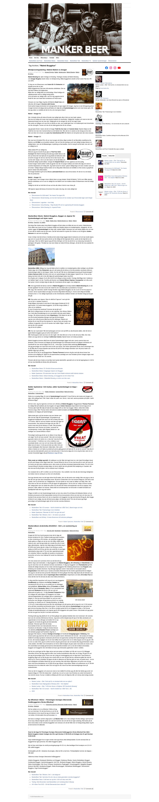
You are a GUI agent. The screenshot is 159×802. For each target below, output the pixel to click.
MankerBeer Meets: (50, 61)
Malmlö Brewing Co (62, 220)
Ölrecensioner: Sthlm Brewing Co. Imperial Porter (46, 207)
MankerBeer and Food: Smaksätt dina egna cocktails (110, 149)
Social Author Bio (104, 88)
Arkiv (57, 57)
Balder (56, 72)
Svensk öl (36, 222)
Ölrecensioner (112, 61)
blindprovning (62, 72)
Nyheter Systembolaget (99, 61)
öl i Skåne (42, 222)
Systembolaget (39, 393)
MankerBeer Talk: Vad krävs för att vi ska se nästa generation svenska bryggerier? (56, 777)
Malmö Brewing (71, 72)
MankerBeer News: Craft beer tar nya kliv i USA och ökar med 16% (51, 779)
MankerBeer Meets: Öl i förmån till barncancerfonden (47, 368)
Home (30, 57)
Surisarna (98, 133)
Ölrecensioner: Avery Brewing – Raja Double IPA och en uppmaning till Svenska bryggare (58, 205)
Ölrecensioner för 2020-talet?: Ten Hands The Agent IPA (48, 195)
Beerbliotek (58, 530)
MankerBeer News (62, 61)
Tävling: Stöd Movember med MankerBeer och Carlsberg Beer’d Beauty (53, 782)
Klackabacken (65, 530)
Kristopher (98, 147)
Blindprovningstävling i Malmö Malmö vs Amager (47, 70)
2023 (33, 691)
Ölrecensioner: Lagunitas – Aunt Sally (43, 202)
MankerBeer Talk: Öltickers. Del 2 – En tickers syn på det (48, 515)
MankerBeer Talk (75, 61)
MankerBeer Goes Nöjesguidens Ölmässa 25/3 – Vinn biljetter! (50, 684)
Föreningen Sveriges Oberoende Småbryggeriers (59, 704)
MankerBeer (31, 393)
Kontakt (52, 57)
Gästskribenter (99, 122)
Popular (104, 155)
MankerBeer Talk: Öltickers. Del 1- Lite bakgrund (46, 774)
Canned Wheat (60, 391)
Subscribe (111, 155)
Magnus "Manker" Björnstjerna (104, 83)
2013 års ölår (50, 530)
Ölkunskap (44, 57)
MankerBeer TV (86, 61)
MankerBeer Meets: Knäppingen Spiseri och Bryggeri (47, 371)
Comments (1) (89, 521)
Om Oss (36, 57)
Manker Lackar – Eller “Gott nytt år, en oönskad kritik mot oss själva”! (52, 681)
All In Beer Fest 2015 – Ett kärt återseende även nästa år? (49, 784)
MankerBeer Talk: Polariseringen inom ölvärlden (46, 510)
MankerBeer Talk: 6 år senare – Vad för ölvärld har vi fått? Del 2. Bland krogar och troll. (57, 507)
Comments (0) (89, 211)
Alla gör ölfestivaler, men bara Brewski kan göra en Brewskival (112, 100)
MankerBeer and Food (35, 61)
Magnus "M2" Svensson (102, 98)
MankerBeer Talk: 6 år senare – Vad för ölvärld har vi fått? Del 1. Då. (52, 689)
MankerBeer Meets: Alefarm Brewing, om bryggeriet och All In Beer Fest (53, 376)
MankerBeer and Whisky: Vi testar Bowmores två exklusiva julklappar (52, 517)
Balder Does (53, 220)
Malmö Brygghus (69, 391)
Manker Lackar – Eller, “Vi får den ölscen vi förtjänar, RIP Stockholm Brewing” (54, 686)
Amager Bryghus (49, 72)
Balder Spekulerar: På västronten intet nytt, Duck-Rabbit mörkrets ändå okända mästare (57, 373)
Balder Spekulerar (50, 391)
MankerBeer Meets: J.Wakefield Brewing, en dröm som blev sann (51, 378)
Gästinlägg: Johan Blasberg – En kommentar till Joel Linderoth (112, 123)
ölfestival (36, 706)
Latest (98, 155)
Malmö (70, 220)
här (56, 715)
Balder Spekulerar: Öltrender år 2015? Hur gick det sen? (48, 512)
